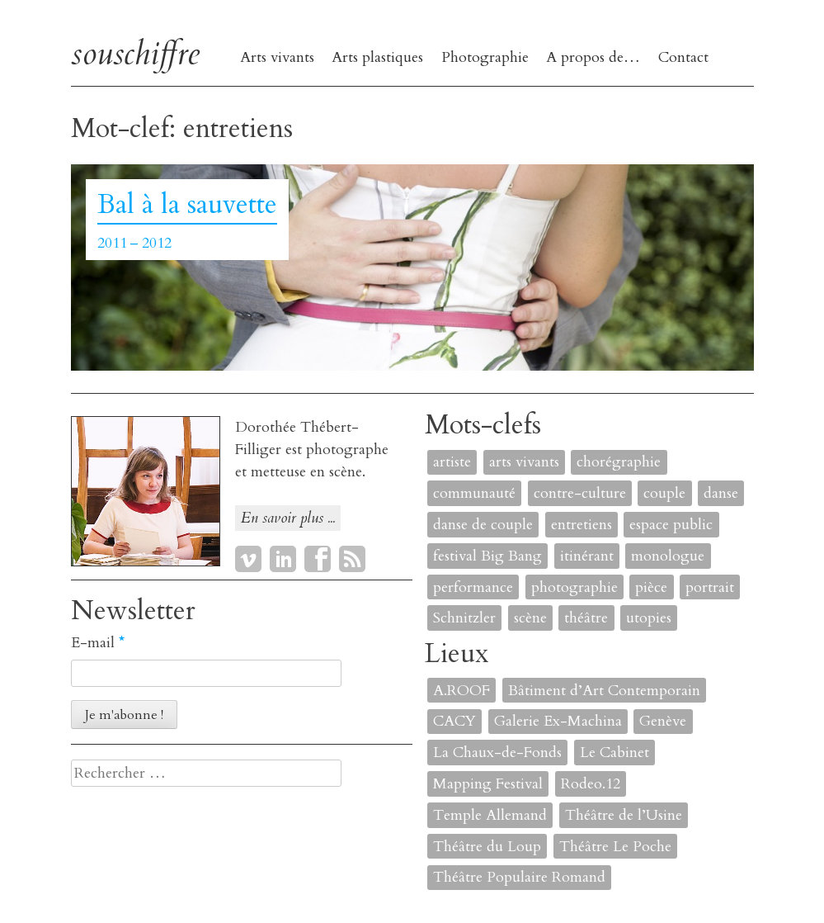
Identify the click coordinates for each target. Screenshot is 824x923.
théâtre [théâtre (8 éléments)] (586, 618)
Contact (683, 57)
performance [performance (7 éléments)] (473, 587)
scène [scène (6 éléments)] (530, 618)
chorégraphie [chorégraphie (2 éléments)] (619, 462)
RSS (352, 559)
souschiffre (135, 53)
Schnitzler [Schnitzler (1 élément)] (464, 618)
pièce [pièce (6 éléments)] (651, 587)
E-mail (98, 642)
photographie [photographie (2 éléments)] (574, 587)
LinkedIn (283, 559)
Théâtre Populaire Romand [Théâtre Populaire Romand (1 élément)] (519, 877)
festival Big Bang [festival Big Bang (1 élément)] (487, 556)
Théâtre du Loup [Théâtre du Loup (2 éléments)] (487, 846)
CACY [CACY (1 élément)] (454, 721)
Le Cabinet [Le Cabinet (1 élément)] (614, 752)
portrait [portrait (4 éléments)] (709, 587)
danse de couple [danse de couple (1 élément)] (483, 524)
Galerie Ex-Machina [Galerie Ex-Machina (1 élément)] (558, 721)
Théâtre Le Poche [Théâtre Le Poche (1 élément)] (615, 846)
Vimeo (248, 559)
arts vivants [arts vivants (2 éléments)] (524, 462)
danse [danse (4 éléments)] (721, 493)
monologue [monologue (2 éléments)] (667, 556)
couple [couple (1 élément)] (664, 493)
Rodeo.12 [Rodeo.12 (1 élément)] (590, 784)
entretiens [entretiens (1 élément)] (581, 524)
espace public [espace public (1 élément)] (671, 524)
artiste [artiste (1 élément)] (452, 462)
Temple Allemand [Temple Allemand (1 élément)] (490, 815)
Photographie (485, 57)
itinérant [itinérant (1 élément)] (587, 556)
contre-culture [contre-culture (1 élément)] (580, 493)
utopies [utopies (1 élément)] (648, 618)
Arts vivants (277, 57)
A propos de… (593, 57)
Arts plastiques (377, 57)
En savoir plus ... (288, 518)
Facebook (317, 559)
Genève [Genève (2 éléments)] (662, 721)
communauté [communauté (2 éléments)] (474, 493)
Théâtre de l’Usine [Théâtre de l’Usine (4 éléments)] (623, 815)
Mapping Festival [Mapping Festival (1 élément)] (488, 784)
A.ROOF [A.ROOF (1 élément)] (461, 690)
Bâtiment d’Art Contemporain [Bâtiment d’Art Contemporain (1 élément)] (604, 690)
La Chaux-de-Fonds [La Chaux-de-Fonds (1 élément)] (497, 752)
